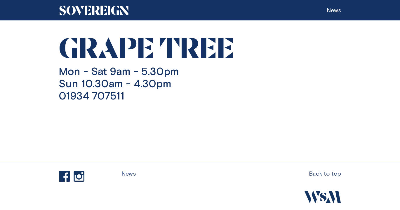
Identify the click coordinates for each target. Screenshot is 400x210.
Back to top (325, 173)
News (128, 173)
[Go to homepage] (94, 10)
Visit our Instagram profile (79, 176)
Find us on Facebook (64, 176)
